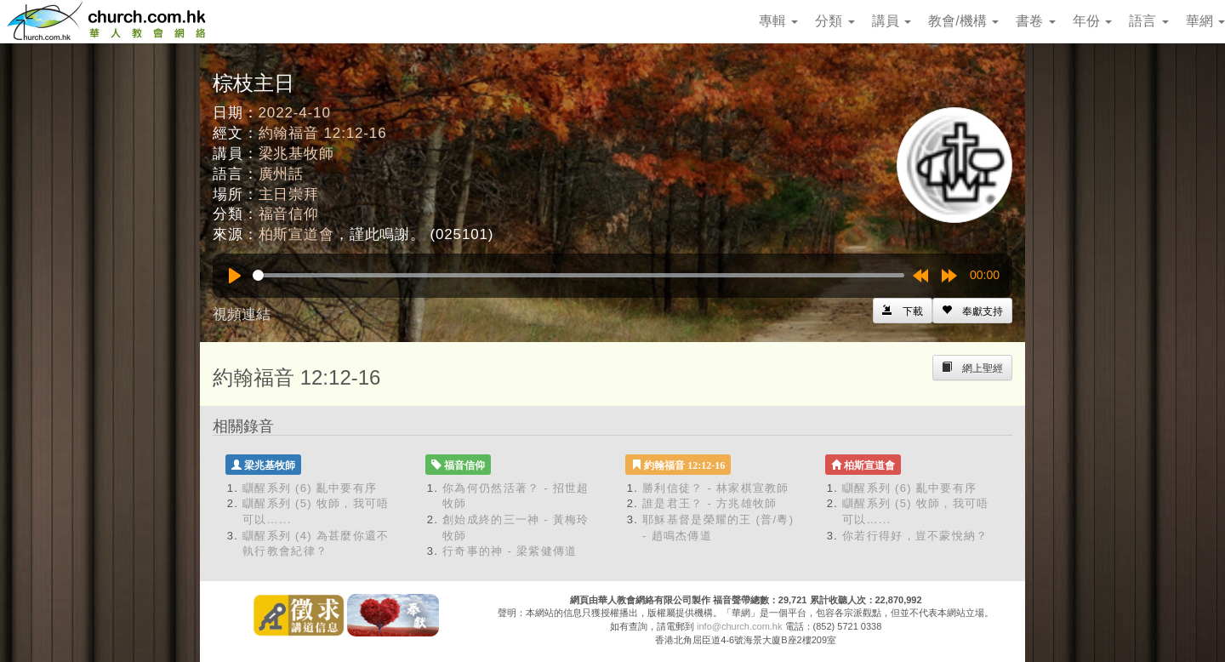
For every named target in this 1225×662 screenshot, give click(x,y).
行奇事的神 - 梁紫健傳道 (509, 551)
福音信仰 (289, 214)
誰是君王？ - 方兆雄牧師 (709, 503)
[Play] (234, 275)
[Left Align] (972, 310)
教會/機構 (963, 21)
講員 (891, 21)
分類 (834, 21)
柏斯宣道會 (296, 234)
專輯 (778, 21)
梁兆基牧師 (296, 154)
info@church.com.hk (739, 626)
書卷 (1035, 21)
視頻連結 (242, 314)
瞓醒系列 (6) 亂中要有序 (309, 488)
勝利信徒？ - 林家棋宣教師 (715, 488)
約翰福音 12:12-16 (323, 133)
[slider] (578, 275)
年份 (1092, 21)
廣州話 (282, 174)
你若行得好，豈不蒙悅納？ (915, 535)
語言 (1148, 21)
